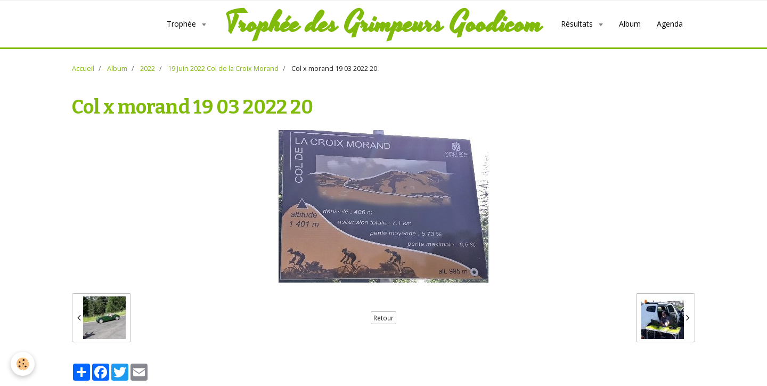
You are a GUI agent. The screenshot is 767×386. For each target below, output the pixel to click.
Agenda (670, 24)
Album (630, 24)
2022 (147, 68)
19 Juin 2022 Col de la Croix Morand (223, 68)
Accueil (83, 68)
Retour (383, 317)
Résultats (578, 24)
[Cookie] (23, 364)
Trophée (182, 24)
